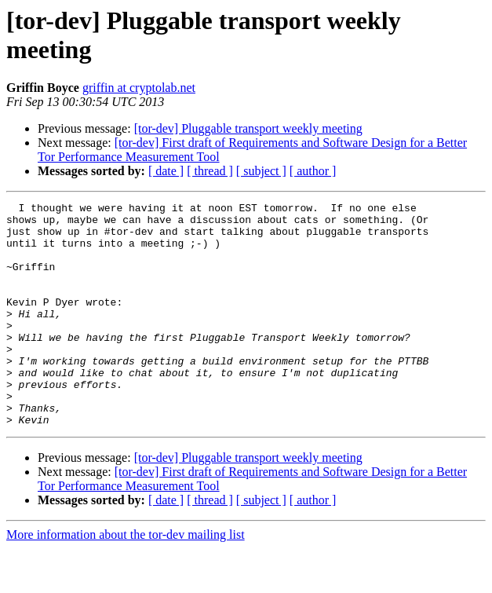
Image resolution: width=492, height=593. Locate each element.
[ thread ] (210, 171)
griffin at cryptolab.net (138, 87)
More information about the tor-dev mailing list (125, 579)
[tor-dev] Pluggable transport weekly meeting (248, 128)
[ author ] (313, 171)
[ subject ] (261, 171)
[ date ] (166, 171)
